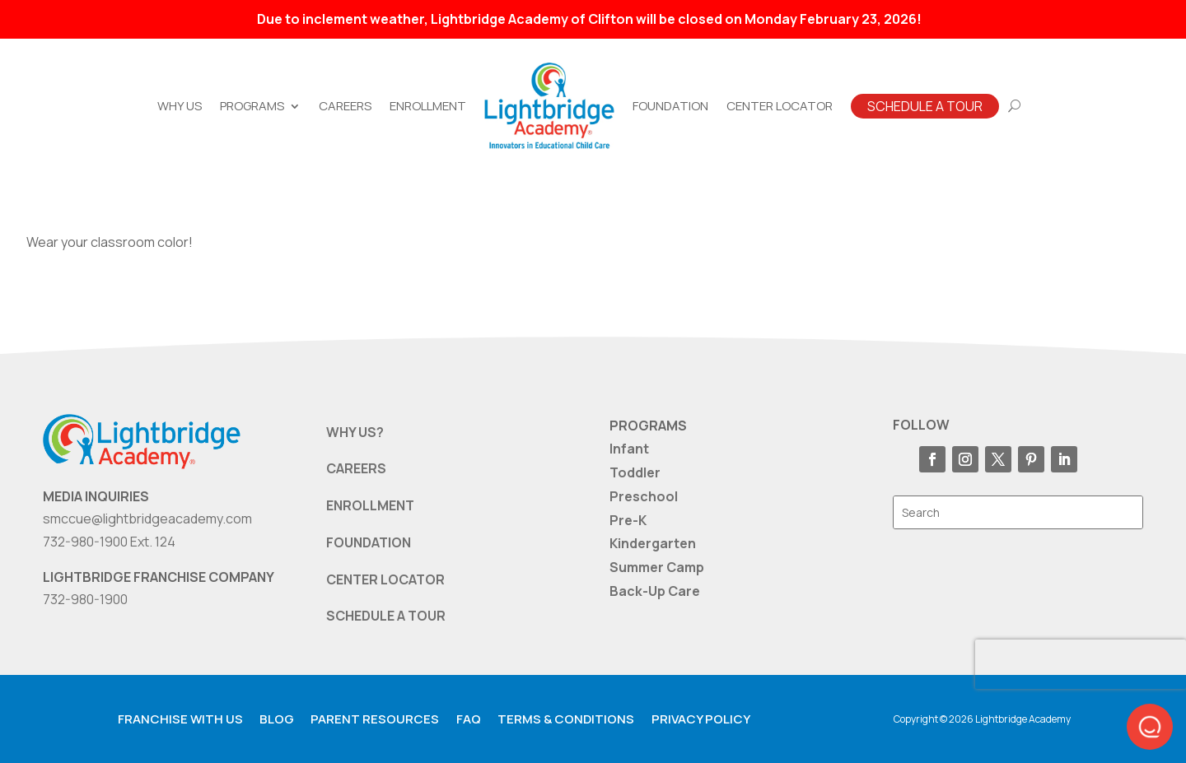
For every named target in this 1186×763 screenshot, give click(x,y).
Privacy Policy (700, 719)
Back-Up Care (654, 591)
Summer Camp (656, 567)
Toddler (635, 472)
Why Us (179, 105)
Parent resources (375, 719)
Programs (252, 105)
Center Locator (779, 105)
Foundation (670, 105)
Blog (276, 719)
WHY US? (355, 432)
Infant (629, 449)
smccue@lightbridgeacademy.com (147, 518)
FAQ (468, 719)
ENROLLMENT (370, 505)
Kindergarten (652, 543)
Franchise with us (180, 719)
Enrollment (428, 105)
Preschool (643, 496)
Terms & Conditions (565, 719)
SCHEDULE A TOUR (386, 616)
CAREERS (356, 468)
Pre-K (628, 520)
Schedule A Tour (925, 106)
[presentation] (1080, 664)
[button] (1150, 727)
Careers (345, 105)
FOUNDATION (368, 542)
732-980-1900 (85, 599)
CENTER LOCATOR (385, 579)
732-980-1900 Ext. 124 (109, 542)
